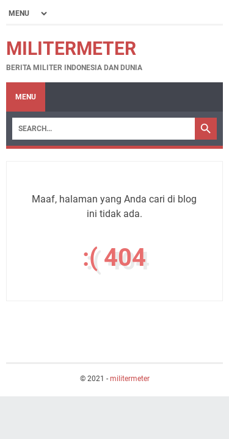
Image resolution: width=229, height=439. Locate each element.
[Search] (103, 129)
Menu (25, 97)
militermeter (71, 48)
